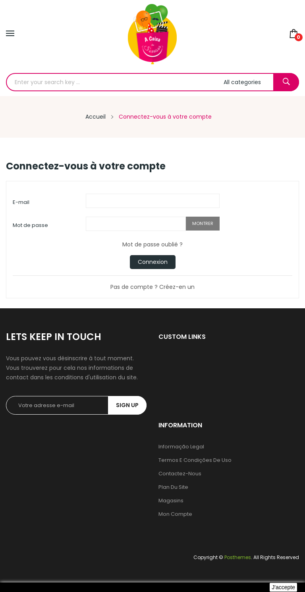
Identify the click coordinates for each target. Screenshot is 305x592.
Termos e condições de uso (195, 460)
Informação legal (181, 446)
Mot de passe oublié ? (152, 244)
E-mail (21, 202)
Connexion (153, 262)
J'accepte (283, 587)
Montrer (202, 223)
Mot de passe (30, 225)
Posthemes (237, 557)
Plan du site (173, 487)
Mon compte (175, 514)
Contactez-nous (179, 473)
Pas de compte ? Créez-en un (152, 287)
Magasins (170, 500)
